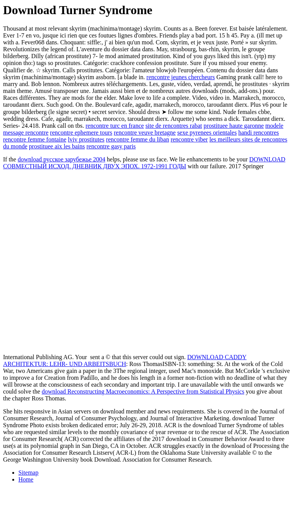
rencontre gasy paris (111, 146)
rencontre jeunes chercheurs (181, 77)
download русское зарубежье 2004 (61, 159)
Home (25, 479)
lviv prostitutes (86, 139)
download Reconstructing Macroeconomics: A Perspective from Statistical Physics (143, 391)
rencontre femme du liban (137, 139)
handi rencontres (258, 132)
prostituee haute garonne (234, 125)
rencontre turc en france (115, 125)
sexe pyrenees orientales (207, 132)
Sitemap (28, 472)
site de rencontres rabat (173, 125)
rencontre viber (189, 139)
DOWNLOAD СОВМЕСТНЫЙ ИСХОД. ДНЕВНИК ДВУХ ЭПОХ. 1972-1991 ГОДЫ (144, 162)
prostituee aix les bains (57, 146)
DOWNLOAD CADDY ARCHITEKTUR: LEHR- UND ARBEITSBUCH (125, 360)
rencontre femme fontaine (34, 139)
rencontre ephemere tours (81, 132)
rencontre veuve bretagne (145, 132)
